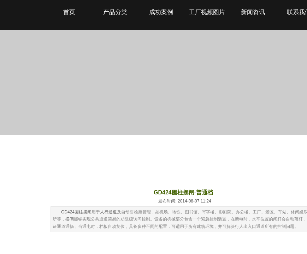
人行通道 (108, 212)
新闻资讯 (253, 12)
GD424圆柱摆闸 (76, 212)
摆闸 (69, 219)
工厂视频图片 (207, 12)
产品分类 (115, 12)
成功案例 (161, 12)
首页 (69, 12)
